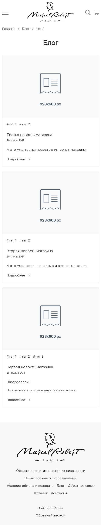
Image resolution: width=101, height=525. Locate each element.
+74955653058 (50, 508)
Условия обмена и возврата (30, 485)
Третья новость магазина (29, 135)
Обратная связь (81, 485)
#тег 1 (11, 124)
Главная (9, 29)
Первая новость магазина (30, 367)
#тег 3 (38, 356)
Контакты (59, 493)
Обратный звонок (50, 515)
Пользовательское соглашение (51, 478)
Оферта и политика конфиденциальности (50, 470)
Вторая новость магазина (30, 251)
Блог (26, 29)
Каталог (41, 493)
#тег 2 (24, 124)
